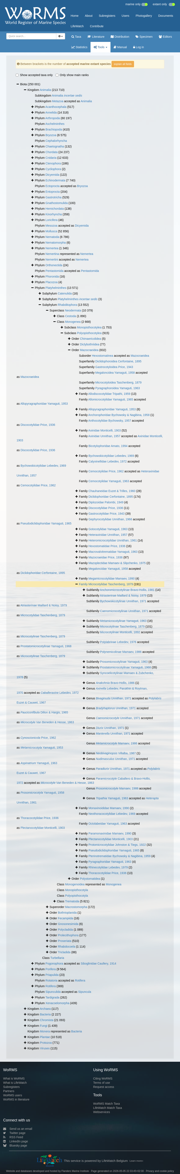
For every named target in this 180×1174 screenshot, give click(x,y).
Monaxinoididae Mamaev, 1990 (108, 808)
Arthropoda (52, 118)
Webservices (101, 1112)
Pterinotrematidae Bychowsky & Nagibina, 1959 (119, 856)
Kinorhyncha (54, 214)
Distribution (120, 36)
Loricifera (52, 220)
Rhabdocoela (66, 946)
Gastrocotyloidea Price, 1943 (114, 367)
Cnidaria (51, 157)
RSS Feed (13, 1137)
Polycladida (65, 929)
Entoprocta (53, 191)
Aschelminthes (54, 123)
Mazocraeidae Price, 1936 (105, 557)
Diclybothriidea (89, 344)
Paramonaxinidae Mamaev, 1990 (109, 833)
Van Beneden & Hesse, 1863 (47, 722)
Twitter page (14, 1133)
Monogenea (73, 321)
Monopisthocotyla (76, 890)
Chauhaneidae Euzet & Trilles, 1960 (111, 491)
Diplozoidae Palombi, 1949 (106, 502)
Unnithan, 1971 (113, 698)
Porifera (51, 969)
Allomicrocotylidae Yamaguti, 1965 (110, 399)
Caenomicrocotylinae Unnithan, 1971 (124, 611)
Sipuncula (84, 991)
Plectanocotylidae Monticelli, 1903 (43, 827)
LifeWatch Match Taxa (107, 1107)
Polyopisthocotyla (76, 895)
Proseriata (64, 941)
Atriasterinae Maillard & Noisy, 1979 (123, 595)
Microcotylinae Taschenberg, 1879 (122, 626)
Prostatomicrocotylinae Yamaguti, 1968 (46, 646)
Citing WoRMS (103, 1078)
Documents (165, 15)
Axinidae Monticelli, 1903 (104, 430)
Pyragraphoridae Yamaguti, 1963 (109, 861)
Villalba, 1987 (116, 753)
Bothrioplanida (67, 912)
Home (75, 15)
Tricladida (64, 952)
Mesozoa (52, 225)
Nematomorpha (56, 242)
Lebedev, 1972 (60, 692)
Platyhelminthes (56, 287)
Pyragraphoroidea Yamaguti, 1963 (117, 388)
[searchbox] (31, 36)
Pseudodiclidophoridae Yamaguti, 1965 (46, 523)
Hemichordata (55, 208)
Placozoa (52, 282)
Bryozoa (51, 135)
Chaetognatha (55, 146)
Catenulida (65, 293)
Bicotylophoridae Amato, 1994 (107, 446)
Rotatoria (52, 980)
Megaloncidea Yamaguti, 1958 (115, 372)
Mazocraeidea (89, 350)
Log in (138, 47)
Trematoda (72, 901)
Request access (103, 1087)
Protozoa (46, 1042)
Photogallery (144, 15)
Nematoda (52, 237)
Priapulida (52, 974)
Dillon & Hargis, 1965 (44, 712)
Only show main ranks (72, 75)
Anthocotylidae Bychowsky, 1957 (109, 420)
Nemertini (52, 259)
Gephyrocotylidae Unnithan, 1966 (110, 519)
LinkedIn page (15, 1141)
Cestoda (70, 316)
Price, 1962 (38, 737)
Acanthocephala (55, 106)
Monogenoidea (75, 884)
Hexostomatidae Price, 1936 (106, 546)
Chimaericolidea (90, 338)
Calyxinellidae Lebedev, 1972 (107, 461)
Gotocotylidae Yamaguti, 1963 (107, 529)
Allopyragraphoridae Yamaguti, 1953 (44, 403)
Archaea (45, 1008)
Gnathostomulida (57, 203)
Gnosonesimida (68, 924)
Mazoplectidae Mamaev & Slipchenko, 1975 (117, 563)
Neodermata (73, 310)
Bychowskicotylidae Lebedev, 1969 (111, 455)
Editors (165, 36)
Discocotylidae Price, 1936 (38, 424)
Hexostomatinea (102, 355)
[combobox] (31, 36)
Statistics (79, 47)
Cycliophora (53, 169)
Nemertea (52, 248)
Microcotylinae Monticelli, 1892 (120, 632)
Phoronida (52, 276)
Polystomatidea (90, 878)
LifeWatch (77, 26)
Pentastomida (55, 271)
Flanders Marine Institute (75, 1171)
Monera (45, 1031)
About (89, 15)
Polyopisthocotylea (89, 333)
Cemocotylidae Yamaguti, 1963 (108, 481)
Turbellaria (57, 958)
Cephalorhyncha (56, 140)
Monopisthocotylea (89, 327)
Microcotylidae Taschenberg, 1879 (110, 584)
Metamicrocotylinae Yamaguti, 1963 (123, 621)
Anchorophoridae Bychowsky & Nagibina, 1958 (119, 415)
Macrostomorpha (76, 907)
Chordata (52, 152)
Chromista (46, 1020)
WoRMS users (12, 1095)
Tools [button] (100, 47)
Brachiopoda (54, 129)
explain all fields (123, 64)
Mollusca (51, 231)
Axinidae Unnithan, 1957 (104, 436)
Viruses (45, 1048)
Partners (8, 1091)
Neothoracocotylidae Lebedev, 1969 (111, 813)
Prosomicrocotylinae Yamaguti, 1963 (124, 661)
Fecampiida (65, 918)
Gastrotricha (54, 197)
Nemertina (52, 254)
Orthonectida (54, 265)
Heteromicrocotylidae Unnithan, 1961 (112, 540)
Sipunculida (53, 991)
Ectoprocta (53, 186)
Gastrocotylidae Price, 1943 (106, 513)
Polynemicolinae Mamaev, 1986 (120, 652)
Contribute (97, 26)
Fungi (43, 1025)
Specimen (143, 36)
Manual (120, 47)
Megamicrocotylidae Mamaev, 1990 (111, 578)
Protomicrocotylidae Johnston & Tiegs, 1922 (117, 844)
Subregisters (107, 15)
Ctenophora (53, 163)
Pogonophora (54, 963)
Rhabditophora (67, 304)
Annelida (51, 112)
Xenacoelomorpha (58, 1003)
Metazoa (57, 101)
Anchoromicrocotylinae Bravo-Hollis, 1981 (127, 590)
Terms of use (101, 1082)
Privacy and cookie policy (160, 1171)
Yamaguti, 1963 (39, 763)
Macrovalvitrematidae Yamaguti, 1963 (113, 551)
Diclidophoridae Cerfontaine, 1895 (110, 496)
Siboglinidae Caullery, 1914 (98, 963)
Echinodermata (55, 180)
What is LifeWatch (15, 1082)
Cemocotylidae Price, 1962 (106, 471)
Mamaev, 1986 (116, 743)
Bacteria (45, 1014)
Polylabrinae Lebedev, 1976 (118, 642)
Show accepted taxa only (34, 75)
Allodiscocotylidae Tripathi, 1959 (109, 393)
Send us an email (17, 1128)
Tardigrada (52, 997)
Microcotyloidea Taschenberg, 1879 (118, 382)
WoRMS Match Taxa (106, 1103)
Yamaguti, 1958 (42, 792)
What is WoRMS (14, 1078)
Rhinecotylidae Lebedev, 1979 (108, 867)
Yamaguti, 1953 (42, 747)
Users (125, 15)
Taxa (76, 36)
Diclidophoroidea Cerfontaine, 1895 (118, 361)
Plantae (45, 1037)
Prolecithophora (68, 935)
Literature (95, 36)
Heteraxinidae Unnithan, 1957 (107, 534)
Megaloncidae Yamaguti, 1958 (108, 568)
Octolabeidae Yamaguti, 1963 (107, 823)
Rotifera (80, 980)
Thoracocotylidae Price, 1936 (39, 818)
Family (83, 584)
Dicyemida (52, 174)
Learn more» (136, 1161)
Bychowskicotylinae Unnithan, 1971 (123, 601)
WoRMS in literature (16, 1099)
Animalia (45, 90)
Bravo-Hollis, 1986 (115, 683)
